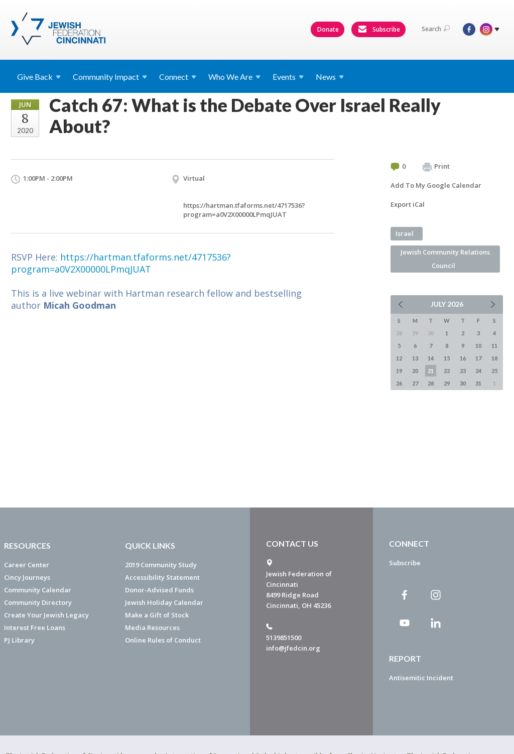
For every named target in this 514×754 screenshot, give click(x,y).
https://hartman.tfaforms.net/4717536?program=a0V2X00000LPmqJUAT (244, 210)
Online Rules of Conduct (163, 640)
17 (478, 358)
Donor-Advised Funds (159, 589)
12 (399, 358)
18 (494, 358)
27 (415, 383)
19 (399, 370)
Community (110, 76)
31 (478, 383)
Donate (328, 29)
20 (415, 370)
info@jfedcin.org (293, 648)
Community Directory (38, 602)
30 (463, 383)
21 (431, 370)
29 (447, 383)
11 (494, 345)
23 (463, 370)
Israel (405, 233)
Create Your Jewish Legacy (46, 614)
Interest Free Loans (34, 627)
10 (478, 345)
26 (399, 383)
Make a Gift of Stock (157, 614)
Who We (234, 76)
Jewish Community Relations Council (445, 258)
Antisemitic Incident (421, 677)
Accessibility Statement (162, 577)
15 (447, 358)
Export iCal (408, 204)
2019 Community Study (161, 564)
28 (431, 383)
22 (447, 370)
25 (494, 370)
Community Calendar (37, 589)
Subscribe (379, 29)
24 (478, 370)
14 (431, 358)
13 (415, 358)
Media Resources (152, 627)
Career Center (26, 564)
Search (436, 29)
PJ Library (19, 640)
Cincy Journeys (27, 577)
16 (463, 358)
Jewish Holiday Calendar (164, 602)
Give (39, 76)
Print (436, 167)
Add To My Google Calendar (436, 185)
